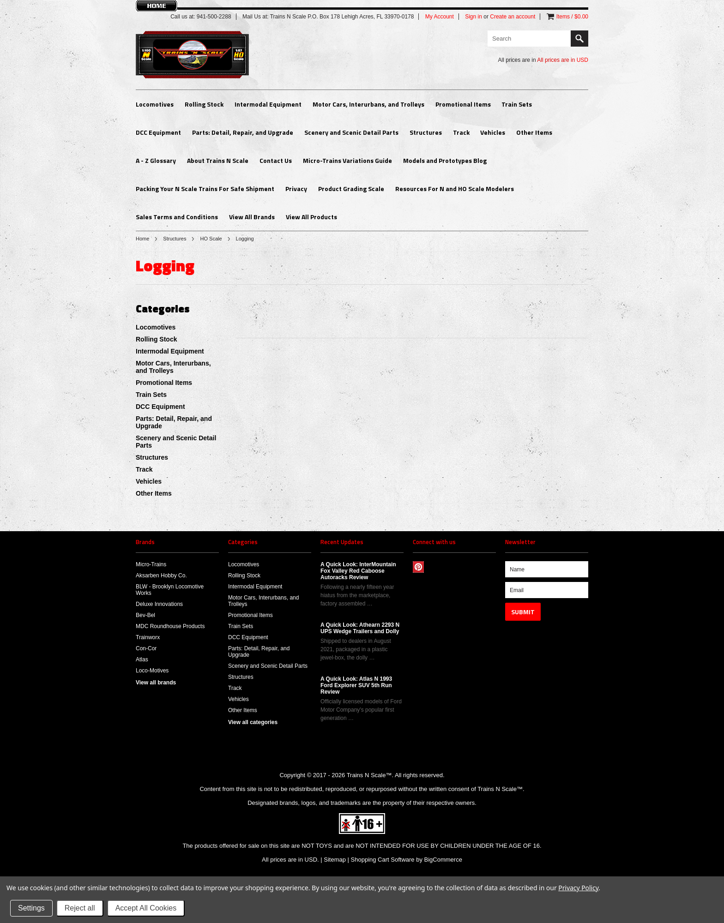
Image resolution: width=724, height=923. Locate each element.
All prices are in (562, 60)
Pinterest (418, 567)
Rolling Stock (204, 104)
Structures (426, 132)
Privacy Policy (578, 887)
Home (142, 238)
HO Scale (211, 238)
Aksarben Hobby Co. (161, 575)
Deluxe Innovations (159, 604)
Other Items (534, 132)
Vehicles (492, 132)
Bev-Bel (145, 615)
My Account (439, 16)
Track (461, 132)
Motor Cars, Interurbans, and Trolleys (368, 104)
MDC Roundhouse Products (170, 626)
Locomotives (155, 104)
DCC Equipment (158, 132)
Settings (31, 908)
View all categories (253, 722)
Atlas (142, 659)
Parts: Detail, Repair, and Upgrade (242, 132)
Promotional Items (463, 104)
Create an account (512, 16)
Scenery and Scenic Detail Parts (351, 132)
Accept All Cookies (146, 908)
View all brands (156, 682)
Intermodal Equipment (268, 104)
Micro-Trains (151, 564)
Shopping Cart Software (383, 859)
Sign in (473, 16)
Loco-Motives (152, 670)
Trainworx (148, 637)
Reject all (80, 908)
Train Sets (516, 104)
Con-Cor (146, 648)
